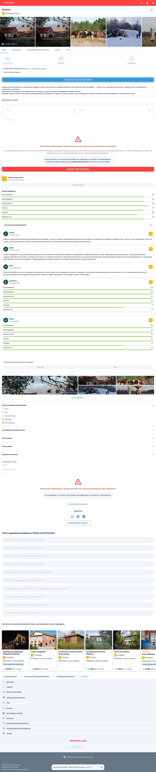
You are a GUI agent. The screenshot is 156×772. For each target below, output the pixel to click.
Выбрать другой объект (78, 169)
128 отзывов (16, 50)
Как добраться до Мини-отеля (38, 50)
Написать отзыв (78, 185)
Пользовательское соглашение (11, 765)
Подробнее (88, 767)
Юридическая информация (10, 767)
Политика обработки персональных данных (15, 769)
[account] (147, 3)
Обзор (4, 50)
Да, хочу (41, 367)
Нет (115, 367)
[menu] (153, 3)
